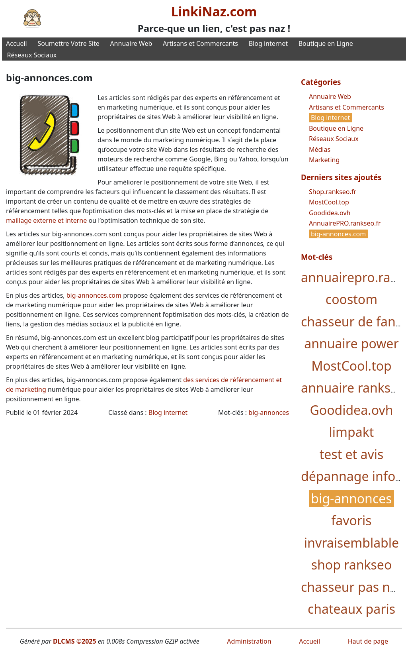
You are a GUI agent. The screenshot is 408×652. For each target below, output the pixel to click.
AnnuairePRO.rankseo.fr (345, 223)
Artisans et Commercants (200, 43)
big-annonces (268, 412)
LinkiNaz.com (214, 11)
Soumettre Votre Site (68, 43)
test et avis (352, 454)
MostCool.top (329, 202)
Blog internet (268, 43)
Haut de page (368, 641)
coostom (351, 299)
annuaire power (351, 343)
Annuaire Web (131, 43)
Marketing (324, 159)
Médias (319, 149)
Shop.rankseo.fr (332, 191)
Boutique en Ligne (326, 43)
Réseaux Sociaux (32, 55)
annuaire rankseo (353, 387)
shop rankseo (351, 564)
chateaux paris (351, 608)
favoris (351, 520)
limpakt (351, 431)
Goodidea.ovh (329, 212)
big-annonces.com (93, 295)
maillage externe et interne (46, 220)
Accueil (16, 43)
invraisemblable (351, 542)
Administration (249, 641)
